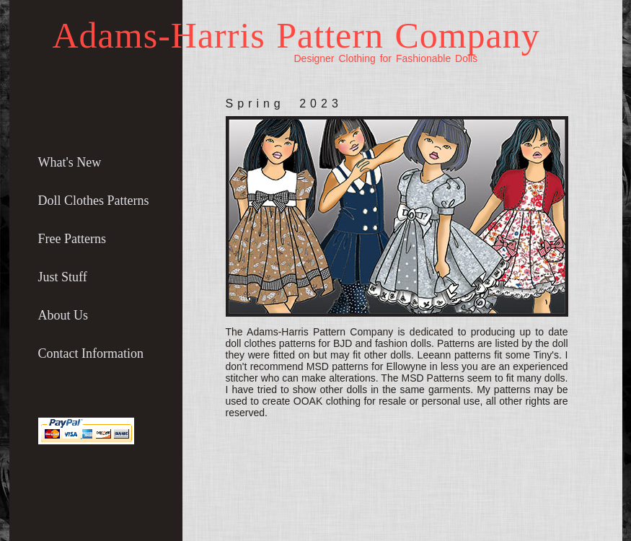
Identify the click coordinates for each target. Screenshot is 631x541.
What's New (70, 162)
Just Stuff (62, 277)
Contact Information (91, 353)
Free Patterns (72, 239)
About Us (63, 315)
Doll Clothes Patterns (93, 200)
